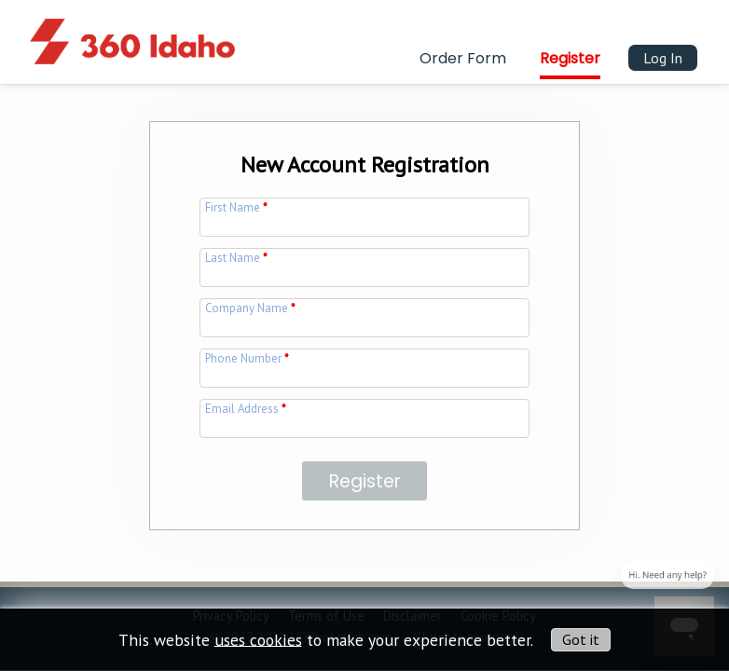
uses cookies (258, 639)
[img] (132, 30)
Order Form (463, 58)
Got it (580, 639)
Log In (662, 57)
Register (570, 58)
